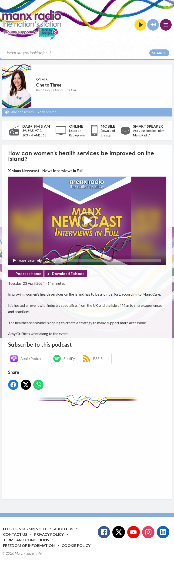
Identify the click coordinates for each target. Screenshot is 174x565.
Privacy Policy (49, 534)
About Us (63, 528)
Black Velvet (46, 112)
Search (159, 53)
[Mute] (39, 260)
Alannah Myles (22, 112)
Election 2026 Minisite (25, 528)
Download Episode (68, 273)
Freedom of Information (29, 545)
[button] (87, 221)
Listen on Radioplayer (77, 133)
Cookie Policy (76, 545)
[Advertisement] (91, 450)
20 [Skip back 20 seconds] (47, 260)
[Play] (14, 260)
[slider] (110, 260)
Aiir (40, 553)
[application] (87, 221)
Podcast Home (28, 273)
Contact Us (15, 534)
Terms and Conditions (26, 540)
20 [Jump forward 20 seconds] (55, 260)
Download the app (108, 133)
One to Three (48, 84)
